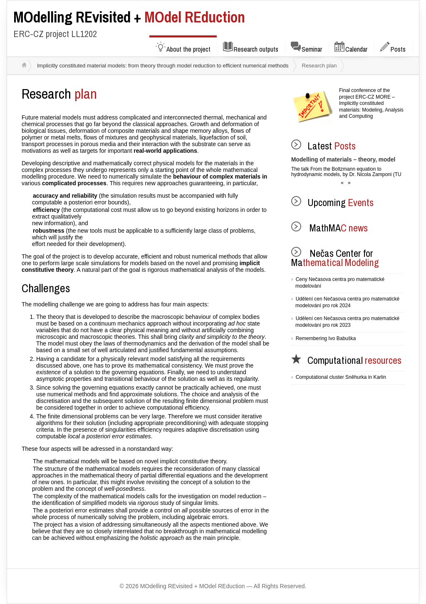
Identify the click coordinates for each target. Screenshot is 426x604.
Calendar (350, 48)
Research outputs (250, 48)
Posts (393, 48)
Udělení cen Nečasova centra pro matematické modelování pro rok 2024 (347, 302)
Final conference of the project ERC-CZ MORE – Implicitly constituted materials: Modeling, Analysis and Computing (371, 103)
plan (59, 93)
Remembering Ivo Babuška (326, 338)
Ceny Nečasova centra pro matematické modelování (339, 282)
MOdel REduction (129, 17)
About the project (183, 48)
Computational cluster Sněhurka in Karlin (341, 377)
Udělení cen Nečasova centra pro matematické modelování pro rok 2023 (347, 322)
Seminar (306, 48)
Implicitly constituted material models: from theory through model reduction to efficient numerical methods (163, 65)
